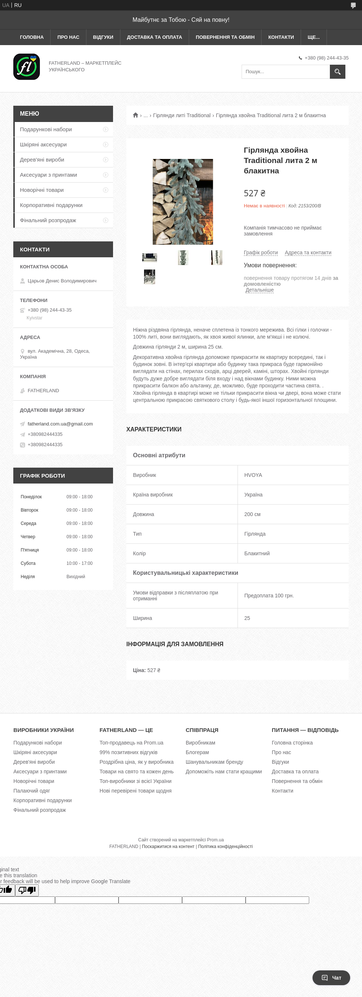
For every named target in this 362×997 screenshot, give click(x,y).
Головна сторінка (292, 743)
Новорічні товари (42, 190)
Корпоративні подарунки (51, 205)
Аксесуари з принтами (48, 175)
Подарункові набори (46, 129)
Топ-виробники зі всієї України (136, 781)
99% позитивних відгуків (129, 752)
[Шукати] (337, 72)
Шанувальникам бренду (214, 762)
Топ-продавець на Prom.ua (132, 743)
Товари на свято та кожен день (137, 771)
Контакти (281, 37)
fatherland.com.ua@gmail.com (60, 424)
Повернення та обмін (225, 37)
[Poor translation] (27, 890)
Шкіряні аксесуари (43, 144)
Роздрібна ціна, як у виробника (137, 762)
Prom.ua (215, 839)
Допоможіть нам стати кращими (224, 771)
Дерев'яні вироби (42, 159)
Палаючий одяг (31, 791)
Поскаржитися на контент (168, 846)
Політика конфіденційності (225, 846)
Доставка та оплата (154, 37)
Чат (331, 977)
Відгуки (103, 37)
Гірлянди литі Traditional (182, 115)
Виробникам (200, 743)
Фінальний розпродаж (48, 220)
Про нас (68, 37)
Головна (32, 37)
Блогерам (197, 752)
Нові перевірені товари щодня (136, 791)
